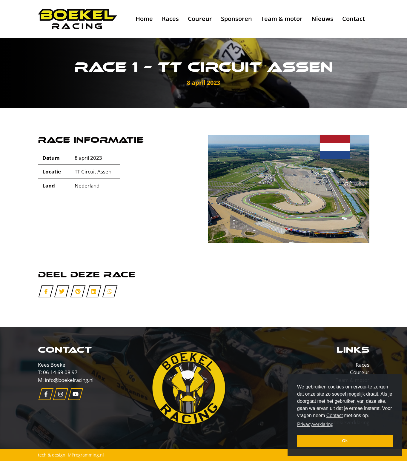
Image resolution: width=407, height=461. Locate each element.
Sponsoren (236, 19)
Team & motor (281, 19)
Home (144, 19)
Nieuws (322, 19)
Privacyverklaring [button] (315, 424)
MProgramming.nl (86, 455)
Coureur (200, 19)
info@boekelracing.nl (69, 380)
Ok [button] (345, 440)
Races (170, 19)
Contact (353, 19)
